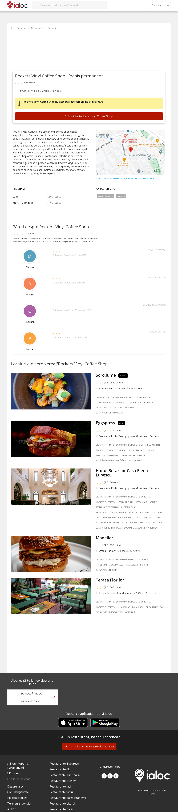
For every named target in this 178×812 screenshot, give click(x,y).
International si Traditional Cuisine (121, 517)
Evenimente (101, 612)
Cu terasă (145, 496)
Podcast (14, 773)
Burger (144, 565)
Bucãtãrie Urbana (105, 460)
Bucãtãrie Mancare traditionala (140, 528)
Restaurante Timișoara (65, 775)
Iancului (52, 28)
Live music (147, 517)
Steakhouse (130, 507)
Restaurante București (64, 763)
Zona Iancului (105, 196)
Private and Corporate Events (111, 512)
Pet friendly (130, 407)
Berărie (153, 502)
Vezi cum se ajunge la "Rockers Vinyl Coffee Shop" (125, 178)
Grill (98, 517)
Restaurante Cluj (60, 769)
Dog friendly (115, 407)
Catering (144, 512)
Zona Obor (138, 607)
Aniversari (118, 522)
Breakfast (101, 455)
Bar (162, 607)
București (21, 28)
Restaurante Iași (60, 786)
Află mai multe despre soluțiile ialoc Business (89, 746)
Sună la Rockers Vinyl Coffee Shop (89, 116)
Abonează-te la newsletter (30, 697)
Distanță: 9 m (102, 397)
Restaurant (149, 402)
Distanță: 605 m (103, 559)
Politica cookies (17, 798)
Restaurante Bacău (62, 809)
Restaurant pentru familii (109, 507)
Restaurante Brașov (63, 781)
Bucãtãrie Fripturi (154, 522)
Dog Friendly (103, 402)
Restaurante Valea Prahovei (68, 798)
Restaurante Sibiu (61, 792)
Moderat (101, 565)
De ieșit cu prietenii (149, 444)
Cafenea (121, 196)
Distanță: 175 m (103, 445)
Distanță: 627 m (103, 602)
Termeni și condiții (19, 803)
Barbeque (133, 512)
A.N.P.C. (12, 809)
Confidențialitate (18, 792)
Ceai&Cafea (157, 512)
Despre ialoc (15, 786)
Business (126, 455)
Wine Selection (103, 522)
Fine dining (143, 397)
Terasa (158, 517)
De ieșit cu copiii (105, 450)
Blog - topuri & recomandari (18, 765)
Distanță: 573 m (103, 497)
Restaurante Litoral (62, 803)
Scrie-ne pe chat (19, 779)
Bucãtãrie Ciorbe (134, 522)
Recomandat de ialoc (123, 397)
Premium (119, 402)
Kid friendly (114, 455)
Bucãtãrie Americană (106, 570)
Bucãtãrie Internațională (129, 460)
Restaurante (37, 28)
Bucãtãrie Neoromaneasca (109, 413)
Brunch (151, 450)
